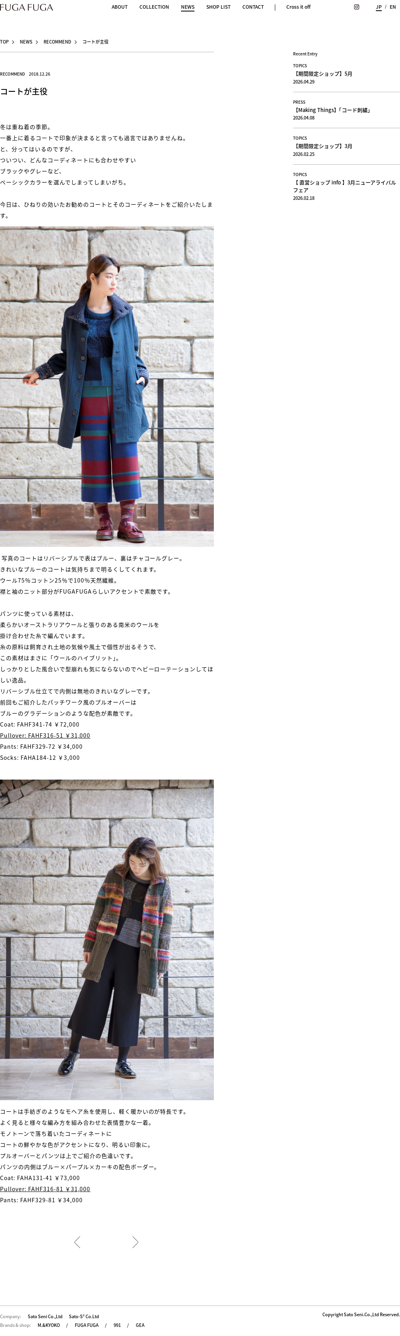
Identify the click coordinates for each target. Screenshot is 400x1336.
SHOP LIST (218, 6)
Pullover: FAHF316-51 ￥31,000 (45, 735)
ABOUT (120, 6)
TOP (4, 41)
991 (117, 1325)
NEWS (187, 7)
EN (393, 6)
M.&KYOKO (49, 1325)
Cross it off (298, 6)
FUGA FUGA (87, 1325)
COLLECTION (154, 6)
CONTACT (253, 6)
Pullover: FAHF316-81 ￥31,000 (45, 1189)
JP (379, 6)
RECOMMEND (57, 41)
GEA (140, 1325)
